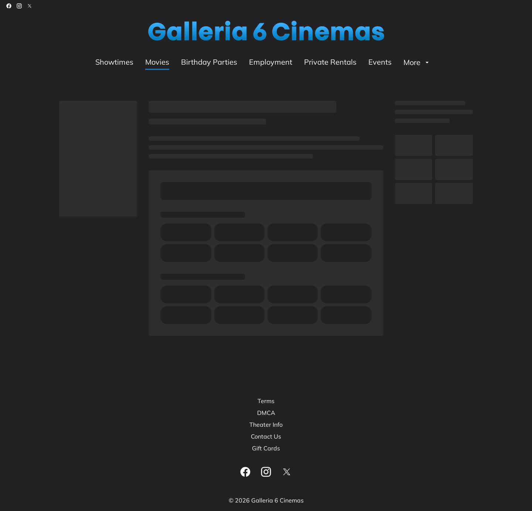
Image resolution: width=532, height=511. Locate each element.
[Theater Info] (266, 424)
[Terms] (266, 401)
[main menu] (263, 62)
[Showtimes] (114, 62)
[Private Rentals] (330, 62)
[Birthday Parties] (209, 62)
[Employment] (270, 62)
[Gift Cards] (266, 448)
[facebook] (9, 6)
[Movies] (157, 62)
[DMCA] (266, 413)
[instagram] (19, 6)
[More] (417, 62)
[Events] (380, 62)
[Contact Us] (266, 436)
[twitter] (30, 6)
